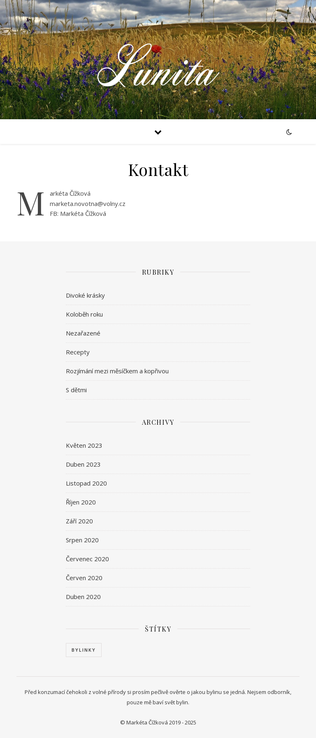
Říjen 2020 (81, 502)
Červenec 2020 (87, 559)
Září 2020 (79, 521)
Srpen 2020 (82, 540)
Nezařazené (83, 333)
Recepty (78, 352)
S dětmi (76, 390)
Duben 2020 (83, 596)
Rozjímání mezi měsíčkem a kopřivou (117, 371)
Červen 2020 (84, 578)
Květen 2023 (84, 445)
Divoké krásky (85, 295)
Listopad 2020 (86, 483)
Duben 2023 (83, 464)
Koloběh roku (84, 314)
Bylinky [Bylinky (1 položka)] (84, 650)
